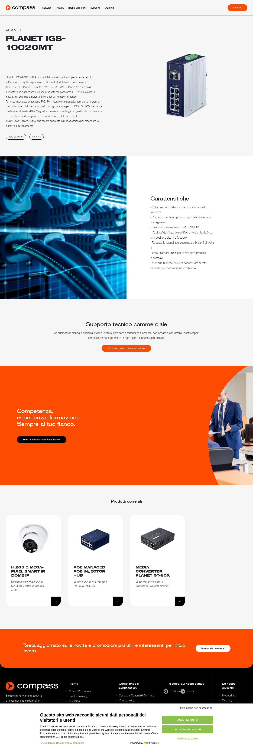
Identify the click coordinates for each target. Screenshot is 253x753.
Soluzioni (47, 7)
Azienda (109, 7)
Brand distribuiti (77, 7)
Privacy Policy (126, 700)
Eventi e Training (78, 696)
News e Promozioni (80, 691)
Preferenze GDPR (187, 738)
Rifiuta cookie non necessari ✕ (195, 707)
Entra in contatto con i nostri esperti (126, 356)
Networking (229, 695)
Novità (60, 7)
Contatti (237, 8)
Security (227, 700)
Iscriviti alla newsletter (213, 648)
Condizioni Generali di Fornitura (136, 695)
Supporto (95, 7)
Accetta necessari (187, 729)
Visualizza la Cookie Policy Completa (62, 743)
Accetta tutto (187, 719)
